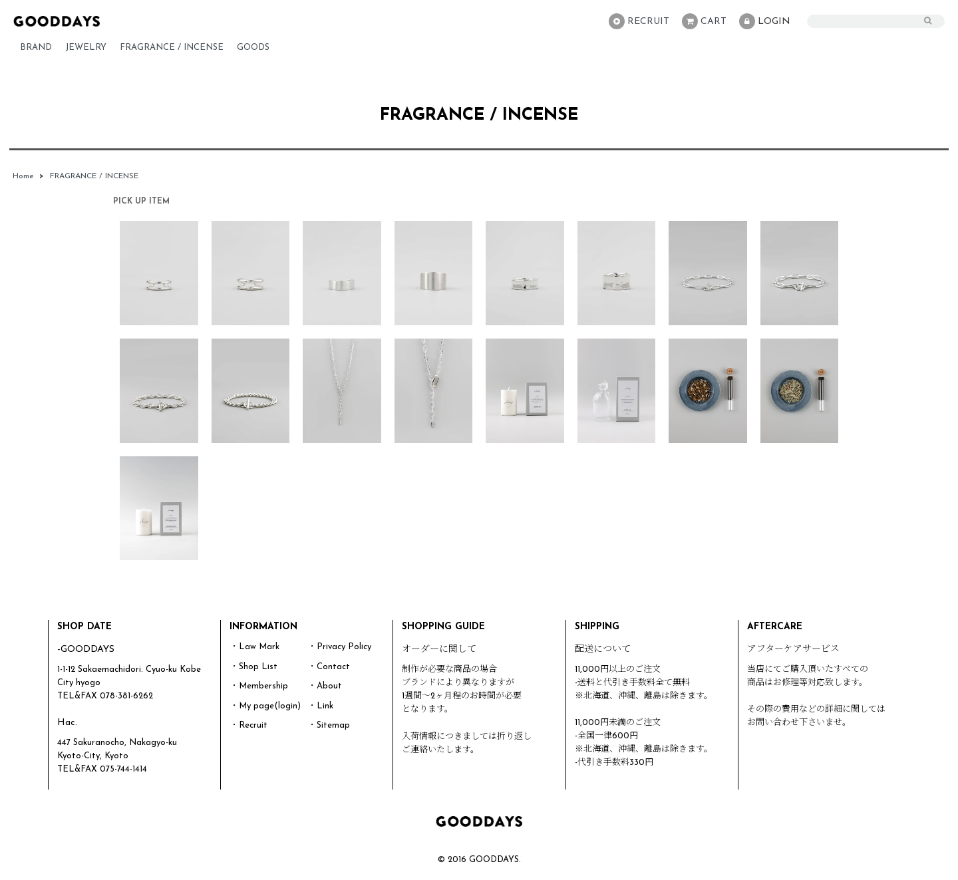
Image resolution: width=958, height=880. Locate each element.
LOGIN (764, 21)
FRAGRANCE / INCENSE (172, 47)
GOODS (253, 47)
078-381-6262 (126, 696)
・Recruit (248, 725)
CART (704, 21)
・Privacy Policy (339, 647)
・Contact (329, 666)
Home (23, 176)
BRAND (36, 47)
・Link (320, 706)
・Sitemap (329, 725)
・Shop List (253, 666)
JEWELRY (85, 47)
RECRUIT (639, 21)
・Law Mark (254, 647)
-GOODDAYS (85, 650)
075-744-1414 (123, 769)
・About (325, 686)
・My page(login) (265, 706)
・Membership (259, 686)
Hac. (67, 723)
